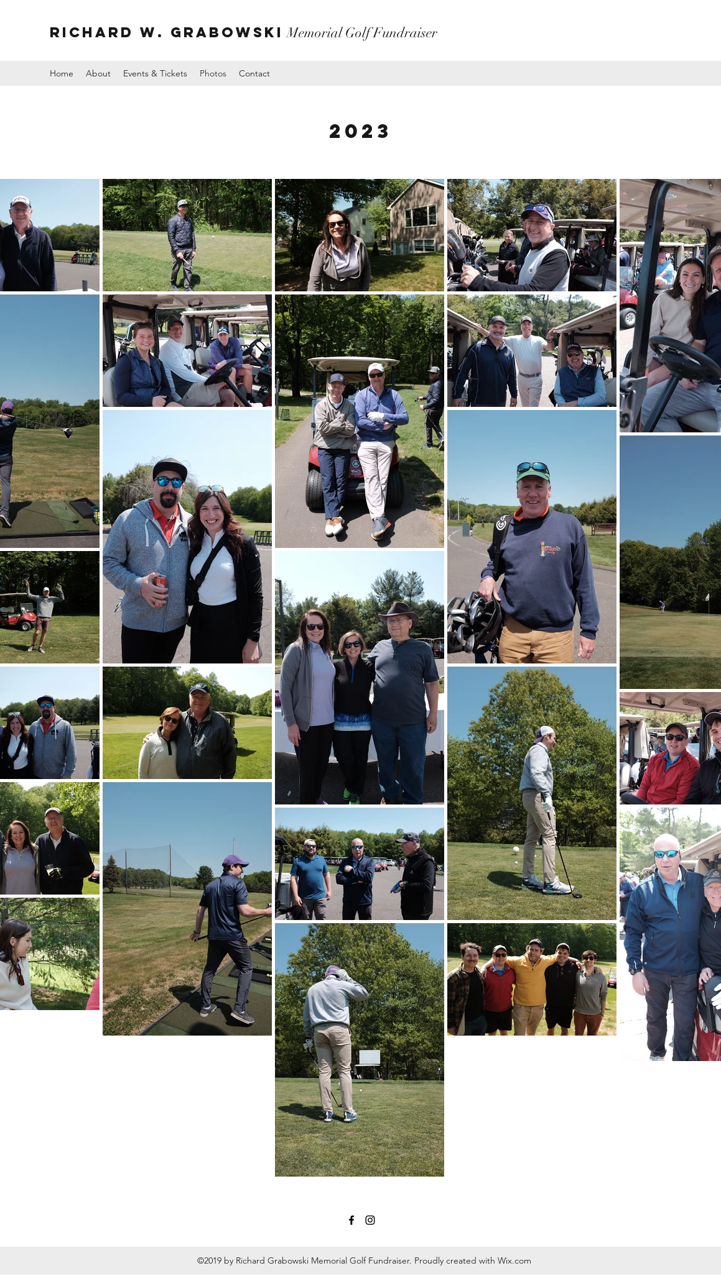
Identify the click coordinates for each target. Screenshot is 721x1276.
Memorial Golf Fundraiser (243, 32)
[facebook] (351, 1220)
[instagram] (370, 1220)
